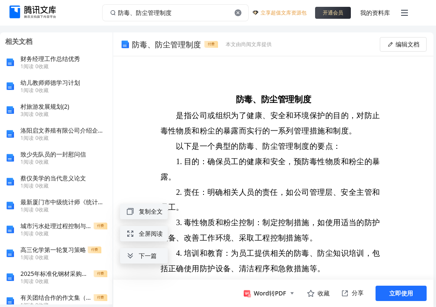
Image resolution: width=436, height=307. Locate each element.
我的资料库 (375, 13)
